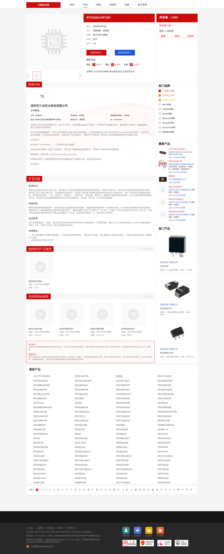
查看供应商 (125, 52)
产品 (85, 4)
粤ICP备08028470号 (53, 540)
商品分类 (43, 5)
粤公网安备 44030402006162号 (42, 546)
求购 (98, 4)
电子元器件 (51, 532)
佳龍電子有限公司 (175, 152)
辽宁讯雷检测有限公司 (177, 179)
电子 (44, 532)
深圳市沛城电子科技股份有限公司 (181, 164)
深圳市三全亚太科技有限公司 (180, 190)
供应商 (112, 4)
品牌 (127, 4)
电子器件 (66, 532)
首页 (72, 4)
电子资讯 (142, 4)
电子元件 (59, 532)
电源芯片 (39, 115)
